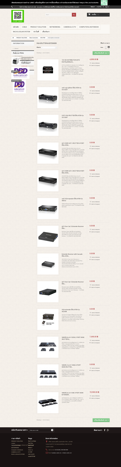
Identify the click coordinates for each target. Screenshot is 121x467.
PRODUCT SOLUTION (38, 27)
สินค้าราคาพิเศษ (18, 64)
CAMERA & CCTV (70, 27)
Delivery (16, 47)
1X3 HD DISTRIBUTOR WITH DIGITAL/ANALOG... (71, 61)
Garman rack (19, 118)
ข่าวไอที (36, 32)
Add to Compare (95, 65)
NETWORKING (55, 27)
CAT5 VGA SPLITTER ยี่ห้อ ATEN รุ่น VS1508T (73, 116)
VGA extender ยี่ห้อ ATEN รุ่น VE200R (71, 310)
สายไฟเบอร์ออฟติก (16, 120)
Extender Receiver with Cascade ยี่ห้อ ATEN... (72, 255)
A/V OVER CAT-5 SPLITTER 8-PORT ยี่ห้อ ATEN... (73, 172)
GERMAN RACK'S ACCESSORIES (21, 123)
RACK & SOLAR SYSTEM (21, 32)
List (109, 47)
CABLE (24, 27)
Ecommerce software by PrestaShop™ (24, 462)
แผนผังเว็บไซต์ (31, 456)
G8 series (28, 125)
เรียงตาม (39, 47)
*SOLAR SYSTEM (15, 445)
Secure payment (18, 55)
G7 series (14, 125)
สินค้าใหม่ (30, 443)
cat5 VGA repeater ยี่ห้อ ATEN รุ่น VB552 (72, 199)
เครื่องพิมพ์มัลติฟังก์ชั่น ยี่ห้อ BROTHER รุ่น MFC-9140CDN (27, 70)
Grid (106, 47)
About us (16, 52)
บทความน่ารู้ (31, 454)
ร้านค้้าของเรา (17, 57)
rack (13, 118)
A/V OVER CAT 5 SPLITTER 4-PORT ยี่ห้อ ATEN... (73, 144)
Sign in (107, 6)
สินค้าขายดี (31, 445)
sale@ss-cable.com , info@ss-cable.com (62, 453)
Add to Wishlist (95, 63)
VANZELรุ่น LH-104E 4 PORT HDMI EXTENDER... (72, 393)
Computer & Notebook (89, 27)
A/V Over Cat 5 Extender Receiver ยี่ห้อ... (73, 227)
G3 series (14, 128)
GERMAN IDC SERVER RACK (19, 130)
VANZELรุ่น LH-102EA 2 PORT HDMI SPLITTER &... (73, 338)
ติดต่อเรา (93, 6)
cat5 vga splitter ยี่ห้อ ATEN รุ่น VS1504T (71, 88)
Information (18, 43)
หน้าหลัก (16, 27)
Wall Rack (25, 120)
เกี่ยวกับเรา (46, 32)
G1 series (21, 125)
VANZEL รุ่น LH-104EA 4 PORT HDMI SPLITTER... (71, 366)
